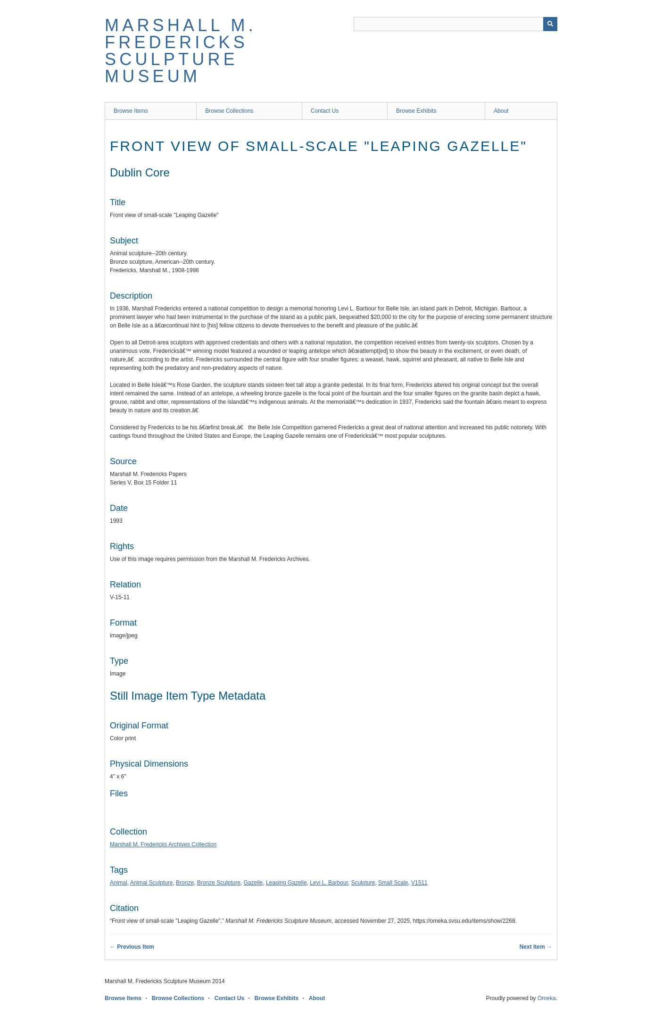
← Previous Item (132, 947)
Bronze (185, 882)
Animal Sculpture (151, 882)
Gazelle (253, 882)
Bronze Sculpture (218, 882)
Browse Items (131, 111)
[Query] (455, 24)
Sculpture (363, 882)
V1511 (419, 882)
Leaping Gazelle (286, 882)
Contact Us (325, 111)
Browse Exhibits (416, 111)
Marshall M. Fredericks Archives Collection (163, 844)
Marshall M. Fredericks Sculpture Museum (181, 51)
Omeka (547, 998)
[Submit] (550, 24)
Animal (118, 882)
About (501, 111)
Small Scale (393, 882)
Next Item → (536, 947)
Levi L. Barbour (329, 882)
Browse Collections (229, 111)
